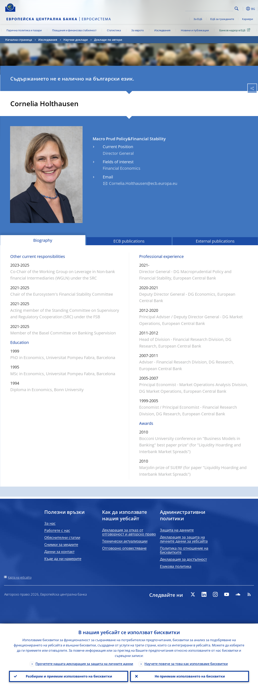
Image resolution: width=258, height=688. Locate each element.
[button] (243, 8)
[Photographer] (79, 219)
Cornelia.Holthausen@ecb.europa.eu (143, 183)
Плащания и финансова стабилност (74, 30)
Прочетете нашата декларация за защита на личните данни (84, 663)
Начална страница (18, 40)
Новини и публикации (195, 30)
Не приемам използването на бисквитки (189, 676)
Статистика (114, 30)
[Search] (213, 8)
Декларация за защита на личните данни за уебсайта (184, 539)
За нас (50, 523)
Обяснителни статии (62, 537)
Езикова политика (175, 566)
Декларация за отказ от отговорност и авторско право (129, 532)
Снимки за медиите (61, 544)
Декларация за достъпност (183, 559)
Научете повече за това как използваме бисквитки (186, 663)
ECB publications (129, 241)
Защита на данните (177, 530)
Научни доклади (75, 40)
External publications (215, 241)
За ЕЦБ (198, 19)
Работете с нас (57, 530)
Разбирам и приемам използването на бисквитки (68, 676)
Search (236, 8)
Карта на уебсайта (19, 577)
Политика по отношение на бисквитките (184, 550)
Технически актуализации (124, 541)
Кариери (247, 19)
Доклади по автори (108, 40)
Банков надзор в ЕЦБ (235, 30)
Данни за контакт (59, 551)
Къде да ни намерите (62, 558)
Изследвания (162, 30)
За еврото (137, 30)
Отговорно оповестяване (124, 548)
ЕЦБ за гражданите (222, 19)
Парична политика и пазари (24, 30)
